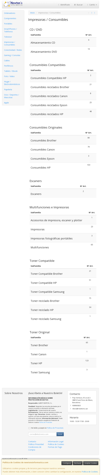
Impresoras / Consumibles (9, 43)
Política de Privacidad (45, 422)
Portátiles (8, 23)
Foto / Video (9, 76)
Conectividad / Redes (13, 50)
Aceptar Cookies (91, 463)
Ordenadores (9, 13)
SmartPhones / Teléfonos (10, 30)
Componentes (10, 18)
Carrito (92, 4)
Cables (7, 60)
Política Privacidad (36, 444)
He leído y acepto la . (47, 428)
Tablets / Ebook (10, 71)
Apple (6, 102)
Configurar (67, 463)
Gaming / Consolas (12, 55)
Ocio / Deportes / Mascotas (11, 96)
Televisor (8, 37)
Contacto (32, 441)
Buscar (78, 4)
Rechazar (77, 463)
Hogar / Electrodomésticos (12, 82)
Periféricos (8, 66)
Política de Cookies (90, 471)
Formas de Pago (55, 447)
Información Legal (55, 441)
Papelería (8, 89)
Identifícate (64, 4)
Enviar (60, 434)
